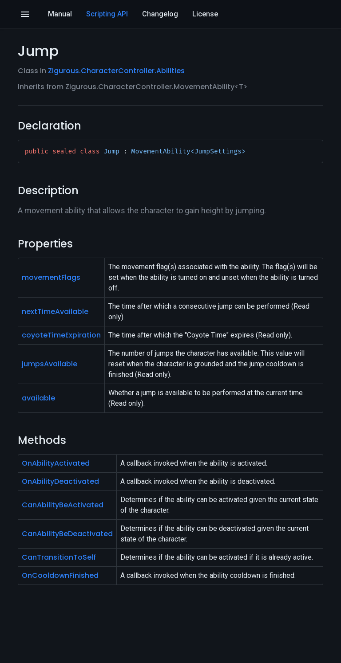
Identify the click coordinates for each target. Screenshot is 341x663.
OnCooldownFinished (60, 575)
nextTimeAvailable (55, 311)
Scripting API (107, 14)
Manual (60, 14)
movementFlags (51, 277)
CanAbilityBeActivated (62, 505)
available (38, 398)
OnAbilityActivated (56, 463)
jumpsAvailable (49, 364)
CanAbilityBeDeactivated (67, 534)
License (205, 14)
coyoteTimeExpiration (61, 335)
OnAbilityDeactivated (60, 481)
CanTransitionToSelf (59, 557)
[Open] (24, 14)
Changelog (160, 14)
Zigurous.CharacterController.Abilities (116, 71)
